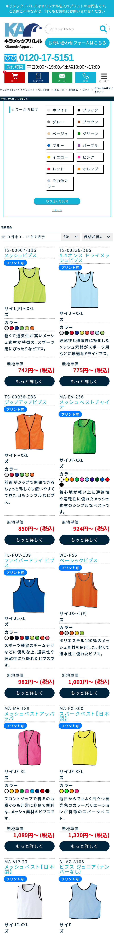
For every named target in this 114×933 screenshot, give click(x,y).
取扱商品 (73, 89)
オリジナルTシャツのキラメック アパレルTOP (25, 89)
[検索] (103, 29)
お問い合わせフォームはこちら (77, 43)
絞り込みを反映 (57, 201)
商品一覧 (59, 89)
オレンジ (99, 91)
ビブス (86, 89)
